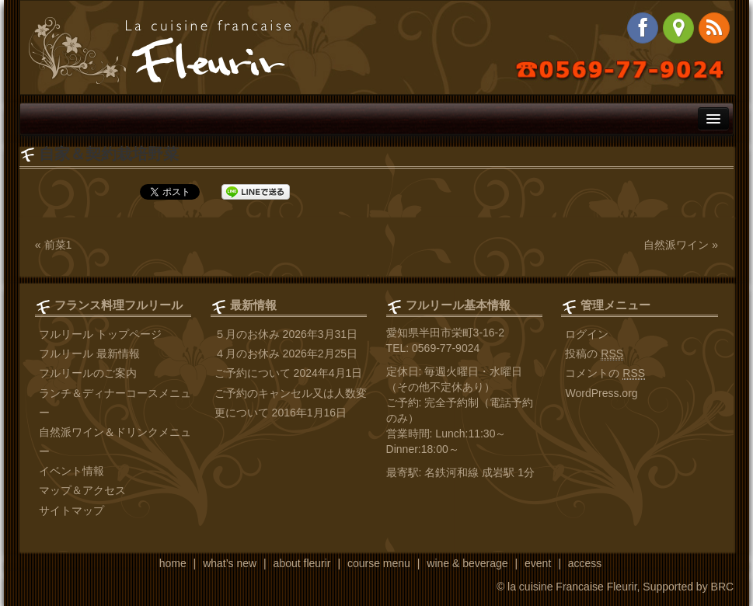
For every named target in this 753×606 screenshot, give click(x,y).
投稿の (594, 353)
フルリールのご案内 (88, 373)
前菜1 (58, 245)
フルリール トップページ (100, 334)
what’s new (229, 563)
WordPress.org (601, 393)
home (173, 563)
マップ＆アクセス (82, 490)
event (538, 563)
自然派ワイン (676, 245)
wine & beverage (467, 563)
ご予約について (252, 373)
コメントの (605, 373)
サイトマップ (71, 510)
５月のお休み (247, 334)
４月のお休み (247, 353)
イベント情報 (71, 471)
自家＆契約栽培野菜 (109, 153)
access (585, 563)
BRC (722, 586)
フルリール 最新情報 (89, 353)
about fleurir (302, 563)
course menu (378, 563)
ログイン (586, 334)
